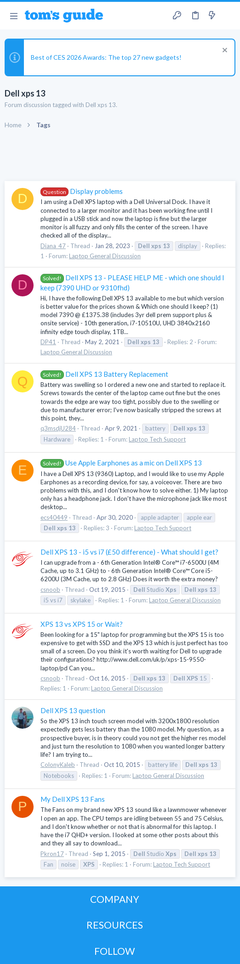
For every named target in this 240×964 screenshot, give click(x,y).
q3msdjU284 (58, 428)
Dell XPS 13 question (72, 710)
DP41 (48, 342)
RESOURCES (114, 924)
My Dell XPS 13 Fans (72, 799)
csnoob (50, 589)
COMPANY (114, 899)
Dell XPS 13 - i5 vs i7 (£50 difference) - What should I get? (129, 552)
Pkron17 (52, 853)
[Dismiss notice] (224, 51)
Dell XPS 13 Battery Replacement (104, 374)
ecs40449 (54, 517)
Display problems (81, 191)
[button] (14, 15)
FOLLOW (114, 951)
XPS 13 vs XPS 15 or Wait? (81, 624)
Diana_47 (53, 246)
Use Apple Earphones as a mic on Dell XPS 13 (121, 463)
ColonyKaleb (57, 764)
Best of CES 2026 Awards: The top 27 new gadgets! (106, 57)
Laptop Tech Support (157, 439)
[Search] (227, 15)
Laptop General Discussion (105, 256)
